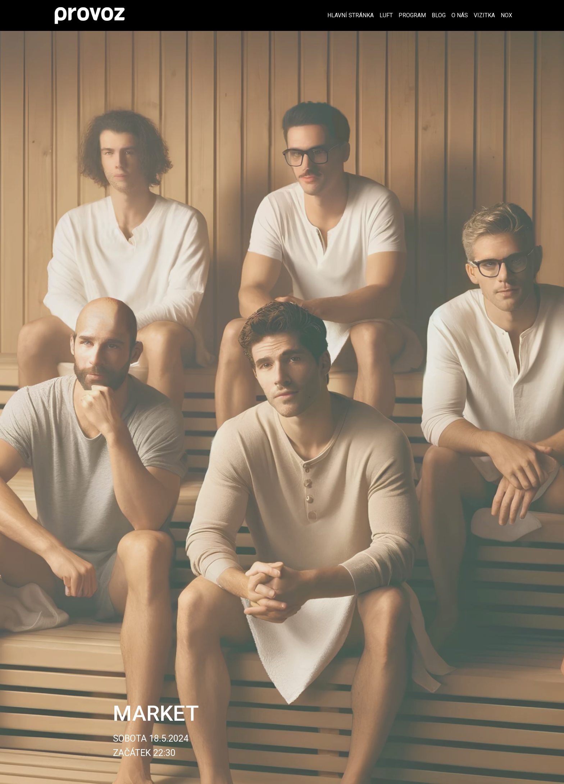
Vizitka (484, 15)
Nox (506, 15)
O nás (459, 15)
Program (412, 15)
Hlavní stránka (350, 15)
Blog (439, 15)
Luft (386, 15)
